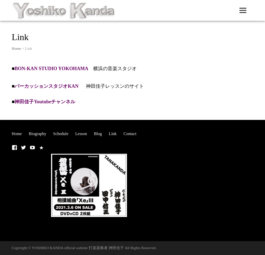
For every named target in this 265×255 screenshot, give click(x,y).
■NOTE (41, 147)
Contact (130, 133)
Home (16, 48)
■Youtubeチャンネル (32, 147)
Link (113, 133)
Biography (37, 133)
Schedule (60, 133)
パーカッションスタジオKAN (50, 86)
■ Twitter (23, 147)
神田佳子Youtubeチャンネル (44, 101)
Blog (98, 133)
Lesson (81, 133)
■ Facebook (14, 147)
